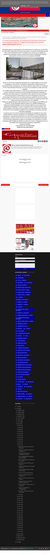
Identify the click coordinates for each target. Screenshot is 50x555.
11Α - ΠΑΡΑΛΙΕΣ (19, 301)
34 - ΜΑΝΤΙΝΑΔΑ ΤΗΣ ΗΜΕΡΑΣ (22, 359)
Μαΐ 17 (19, 505)
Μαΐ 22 (19, 447)
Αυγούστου (19, 422)
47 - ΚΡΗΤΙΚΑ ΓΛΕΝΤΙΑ (21, 384)
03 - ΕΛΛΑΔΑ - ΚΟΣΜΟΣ (21, 285)
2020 (17, 546)
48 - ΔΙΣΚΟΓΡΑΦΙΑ (30, 386)
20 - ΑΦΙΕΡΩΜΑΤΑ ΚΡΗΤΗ (21, 328)
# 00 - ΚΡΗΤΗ (7, 132)
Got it (28, 5)
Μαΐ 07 (19, 524)
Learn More (23, 5)
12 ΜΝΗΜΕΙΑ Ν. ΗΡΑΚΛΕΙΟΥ (22, 304)
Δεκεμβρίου (19, 414)
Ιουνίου (19, 426)
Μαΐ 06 (19, 526)
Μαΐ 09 (19, 520)
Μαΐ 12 (19, 514)
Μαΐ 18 (19, 503)
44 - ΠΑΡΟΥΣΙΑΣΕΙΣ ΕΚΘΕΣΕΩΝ (23, 379)
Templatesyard (15, 553)
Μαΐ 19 (19, 501)
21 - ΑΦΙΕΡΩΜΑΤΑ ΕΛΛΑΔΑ (22, 330)
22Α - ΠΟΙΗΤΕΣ (27, 333)
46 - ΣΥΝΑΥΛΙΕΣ (19, 381)
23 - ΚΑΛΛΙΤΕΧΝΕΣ (20, 335)
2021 (17, 413)
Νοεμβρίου (19, 416)
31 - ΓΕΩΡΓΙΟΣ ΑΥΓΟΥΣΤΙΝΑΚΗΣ (23, 355)
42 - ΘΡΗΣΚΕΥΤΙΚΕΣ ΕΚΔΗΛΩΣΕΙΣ (23, 374)
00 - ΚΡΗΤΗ (8, 36)
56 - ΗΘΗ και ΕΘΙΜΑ (20, 398)
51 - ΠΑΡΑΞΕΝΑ (19, 391)
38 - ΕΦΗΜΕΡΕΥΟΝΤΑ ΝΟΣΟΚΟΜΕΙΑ (24, 369)
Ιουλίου (19, 424)
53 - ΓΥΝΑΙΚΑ (19, 393)
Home (3, 36)
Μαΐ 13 (19, 512)
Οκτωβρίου (19, 418)
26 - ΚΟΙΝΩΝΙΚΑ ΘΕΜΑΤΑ (21, 343)
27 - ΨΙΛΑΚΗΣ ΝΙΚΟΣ (20, 345)
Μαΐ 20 (19, 499)
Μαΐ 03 (19, 532)
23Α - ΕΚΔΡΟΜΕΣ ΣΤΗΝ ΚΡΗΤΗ (22, 338)
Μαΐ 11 (19, 516)
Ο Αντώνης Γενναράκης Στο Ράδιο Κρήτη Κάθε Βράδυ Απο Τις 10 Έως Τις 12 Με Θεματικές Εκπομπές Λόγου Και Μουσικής (25, 240)
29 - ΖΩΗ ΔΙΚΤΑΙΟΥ (20, 350)
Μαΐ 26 (19, 439)
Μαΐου (18, 428)
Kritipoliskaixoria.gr (29, 553)
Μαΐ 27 (19, 437)
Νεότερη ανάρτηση (5, 189)
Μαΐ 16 (19, 507)
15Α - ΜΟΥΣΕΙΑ (19, 311)
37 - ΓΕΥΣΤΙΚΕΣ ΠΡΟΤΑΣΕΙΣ (22, 367)
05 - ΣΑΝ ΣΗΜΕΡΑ (28, 287)
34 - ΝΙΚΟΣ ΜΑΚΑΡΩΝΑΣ (21, 362)
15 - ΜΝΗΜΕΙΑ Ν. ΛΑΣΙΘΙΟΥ (22, 309)
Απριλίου (19, 538)
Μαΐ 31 (19, 430)
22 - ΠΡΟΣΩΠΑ (19, 333)
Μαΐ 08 (19, 522)
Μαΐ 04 (19, 530)
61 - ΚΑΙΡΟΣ (29, 401)
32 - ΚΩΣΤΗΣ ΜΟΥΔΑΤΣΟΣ (21, 357)
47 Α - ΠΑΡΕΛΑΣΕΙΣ (20, 386)
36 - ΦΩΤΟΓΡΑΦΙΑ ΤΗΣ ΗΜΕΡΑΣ (23, 364)
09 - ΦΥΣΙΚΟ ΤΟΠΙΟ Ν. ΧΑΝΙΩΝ (22, 294)
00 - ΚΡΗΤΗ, (22, 49)
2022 (17, 411)
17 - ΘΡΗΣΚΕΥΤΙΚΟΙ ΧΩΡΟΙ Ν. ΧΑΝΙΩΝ (24, 320)
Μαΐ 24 (19, 443)
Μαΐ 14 (19, 511)
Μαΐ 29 (19, 434)
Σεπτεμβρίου (20, 420)
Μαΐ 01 (19, 536)
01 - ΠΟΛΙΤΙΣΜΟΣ (26, 280)
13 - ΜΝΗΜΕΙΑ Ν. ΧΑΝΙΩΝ (21, 306)
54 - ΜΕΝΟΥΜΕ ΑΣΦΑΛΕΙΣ (21, 396)
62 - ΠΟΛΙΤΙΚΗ (19, 403)
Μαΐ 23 (19, 445)
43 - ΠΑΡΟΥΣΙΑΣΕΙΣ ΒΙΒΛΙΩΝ (22, 376)
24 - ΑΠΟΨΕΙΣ (19, 340)
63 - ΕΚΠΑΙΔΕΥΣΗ (28, 403)
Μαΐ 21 (19, 449)
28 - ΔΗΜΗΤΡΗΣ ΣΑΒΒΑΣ (21, 347)
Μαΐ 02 (19, 534)
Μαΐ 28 (19, 436)
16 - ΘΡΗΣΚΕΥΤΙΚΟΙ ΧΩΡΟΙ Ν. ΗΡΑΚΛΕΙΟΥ (22, 314)
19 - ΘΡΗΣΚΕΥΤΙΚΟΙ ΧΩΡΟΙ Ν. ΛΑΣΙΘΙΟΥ (25, 326)
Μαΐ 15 (19, 509)
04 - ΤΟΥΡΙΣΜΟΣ (19, 287)
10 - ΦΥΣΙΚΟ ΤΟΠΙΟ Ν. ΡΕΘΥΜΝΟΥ (23, 297)
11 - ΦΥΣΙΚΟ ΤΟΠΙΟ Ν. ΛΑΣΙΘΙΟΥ (23, 299)
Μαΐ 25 (19, 441)
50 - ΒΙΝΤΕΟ (25, 389)
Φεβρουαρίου (20, 542)
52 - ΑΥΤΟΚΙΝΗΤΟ (28, 391)
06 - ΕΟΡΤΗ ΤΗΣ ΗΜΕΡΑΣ (21, 289)
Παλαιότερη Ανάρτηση (43, 189)
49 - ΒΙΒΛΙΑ (18, 389)
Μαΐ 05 (19, 528)
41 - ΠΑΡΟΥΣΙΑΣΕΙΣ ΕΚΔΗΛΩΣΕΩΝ (23, 372)
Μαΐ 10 (19, 518)
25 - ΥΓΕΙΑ (25, 340)
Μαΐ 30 (19, 432)
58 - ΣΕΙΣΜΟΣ (29, 398)
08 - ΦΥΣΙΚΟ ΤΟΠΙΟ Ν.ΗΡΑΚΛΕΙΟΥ (23, 292)
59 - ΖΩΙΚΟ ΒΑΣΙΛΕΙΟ (20, 401)
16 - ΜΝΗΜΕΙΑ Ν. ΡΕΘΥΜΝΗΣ (22, 317)
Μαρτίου (19, 540)
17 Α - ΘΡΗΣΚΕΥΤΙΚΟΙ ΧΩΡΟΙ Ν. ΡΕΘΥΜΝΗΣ (23, 323)
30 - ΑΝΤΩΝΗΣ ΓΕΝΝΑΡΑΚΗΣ (22, 352)
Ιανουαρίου (19, 544)
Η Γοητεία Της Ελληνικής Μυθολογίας (25, 477)
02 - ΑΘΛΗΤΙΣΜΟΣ (20, 282)
